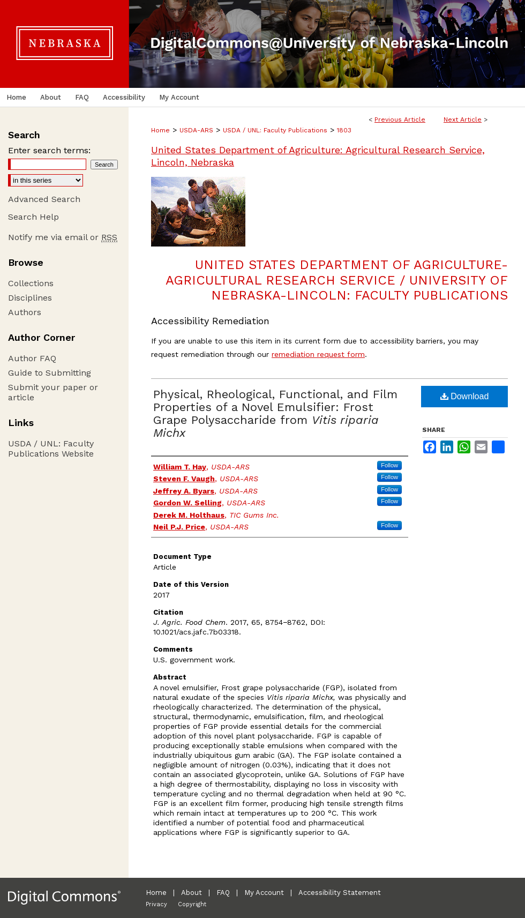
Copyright (192, 904)
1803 (344, 130)
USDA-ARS (196, 130)
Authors (24, 312)
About (191, 893)
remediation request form (318, 354)
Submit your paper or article (53, 392)
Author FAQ (32, 358)
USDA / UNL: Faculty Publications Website (51, 448)
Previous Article (399, 119)
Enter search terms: (49, 150)
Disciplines (30, 298)
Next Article (463, 119)
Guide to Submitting (49, 373)
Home (160, 130)
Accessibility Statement (339, 893)
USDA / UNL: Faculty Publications (275, 130)
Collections (31, 283)
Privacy (156, 904)
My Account (264, 893)
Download (464, 396)
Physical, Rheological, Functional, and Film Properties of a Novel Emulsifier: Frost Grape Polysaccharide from (275, 413)
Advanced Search (44, 199)
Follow (389, 465)
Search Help (33, 217)
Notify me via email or (62, 237)
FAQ (223, 893)
